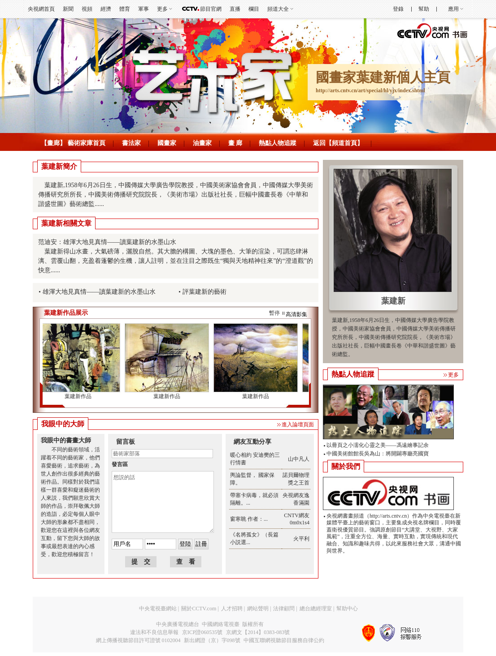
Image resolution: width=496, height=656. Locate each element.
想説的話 (163, 502)
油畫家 (202, 143)
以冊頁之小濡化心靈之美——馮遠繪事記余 (377, 445)
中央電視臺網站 (158, 608)
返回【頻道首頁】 (338, 143)
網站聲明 (258, 608)
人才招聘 (232, 608)
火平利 (301, 539)
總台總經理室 (316, 608)
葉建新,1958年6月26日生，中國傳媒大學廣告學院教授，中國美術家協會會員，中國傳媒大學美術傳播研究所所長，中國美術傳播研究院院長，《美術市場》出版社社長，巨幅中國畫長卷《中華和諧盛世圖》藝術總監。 (394, 337)
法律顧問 (284, 608)
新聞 (68, 9)
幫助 (423, 9)
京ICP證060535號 (202, 632)
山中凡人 (298, 459)
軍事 (143, 9)
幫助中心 (347, 608)
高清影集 (296, 314)
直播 (235, 9)
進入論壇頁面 (298, 424)
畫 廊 (235, 143)
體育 (124, 9)
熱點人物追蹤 (277, 143)
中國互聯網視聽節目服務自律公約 (284, 640)
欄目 (253, 9)
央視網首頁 (41, 9)
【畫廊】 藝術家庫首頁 (73, 143)
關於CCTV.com (198, 608)
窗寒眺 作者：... (249, 519)
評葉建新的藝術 (204, 291)
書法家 (131, 143)
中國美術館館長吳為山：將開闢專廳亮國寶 (377, 453)
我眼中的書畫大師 (66, 440)
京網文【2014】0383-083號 (258, 632)
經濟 (105, 9)
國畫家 (166, 143)
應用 (453, 9)
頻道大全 (278, 9)
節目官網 (211, 9)
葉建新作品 (78, 396)
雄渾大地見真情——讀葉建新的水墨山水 (99, 291)
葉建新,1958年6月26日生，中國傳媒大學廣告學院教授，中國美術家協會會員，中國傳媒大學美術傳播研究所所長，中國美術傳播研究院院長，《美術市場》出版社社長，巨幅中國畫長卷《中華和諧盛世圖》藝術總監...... (175, 194)
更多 (162, 9)
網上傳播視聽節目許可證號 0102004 (138, 640)
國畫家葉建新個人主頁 (383, 77)
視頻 (87, 9)
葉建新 (393, 300)
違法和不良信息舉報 (154, 632)
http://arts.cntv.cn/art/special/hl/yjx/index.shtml (370, 90)
